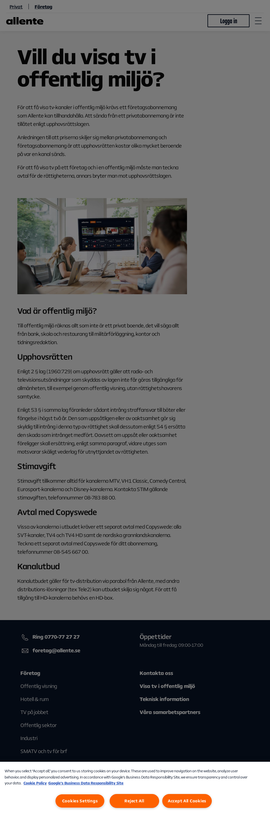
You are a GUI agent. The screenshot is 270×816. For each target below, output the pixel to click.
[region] (135, 789)
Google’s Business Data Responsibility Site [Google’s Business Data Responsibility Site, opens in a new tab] (86, 783)
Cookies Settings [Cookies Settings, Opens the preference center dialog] (80, 800)
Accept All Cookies (187, 800)
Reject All (134, 800)
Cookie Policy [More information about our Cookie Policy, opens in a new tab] (35, 783)
